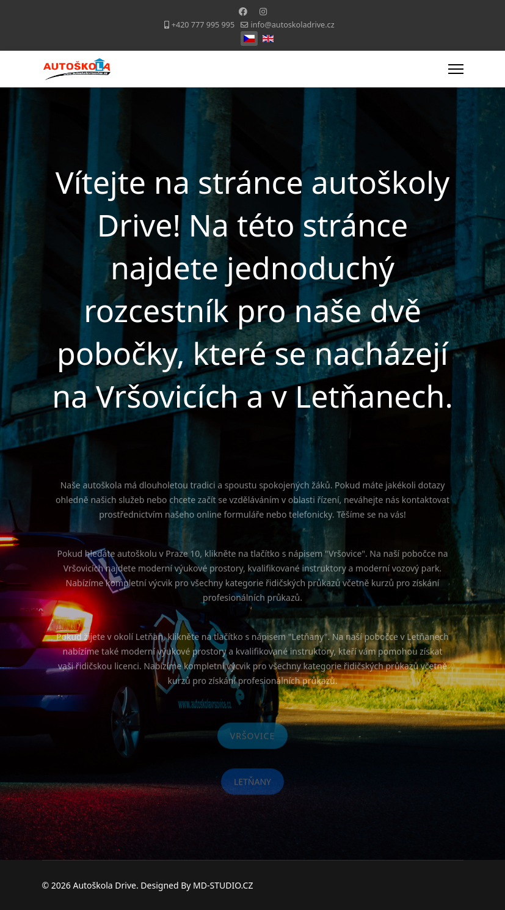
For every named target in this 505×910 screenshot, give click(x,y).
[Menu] (455, 69)
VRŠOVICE (252, 738)
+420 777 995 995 (203, 25)
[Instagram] (263, 11)
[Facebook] (243, 11)
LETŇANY (252, 784)
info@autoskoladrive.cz (293, 25)
